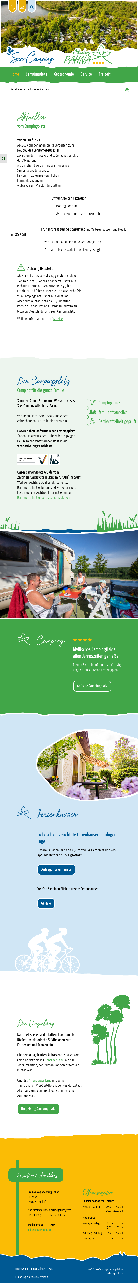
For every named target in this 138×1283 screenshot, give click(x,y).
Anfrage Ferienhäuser (56, 870)
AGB (51, 1268)
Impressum (21, 1268)
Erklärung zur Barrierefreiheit (31, 1277)
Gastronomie (64, 74)
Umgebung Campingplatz (38, 1109)
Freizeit (105, 74)
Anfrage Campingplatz (92, 686)
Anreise (58, 319)
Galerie (46, 903)
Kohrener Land (54, 1060)
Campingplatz (36, 74)
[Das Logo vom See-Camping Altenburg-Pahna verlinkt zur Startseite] (30, 56)
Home (15, 74)
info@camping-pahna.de (39, 1229)
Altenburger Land (40, 1080)
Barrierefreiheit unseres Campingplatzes (43, 498)
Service (86, 74)
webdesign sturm (115, 1273)
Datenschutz (38, 1268)
